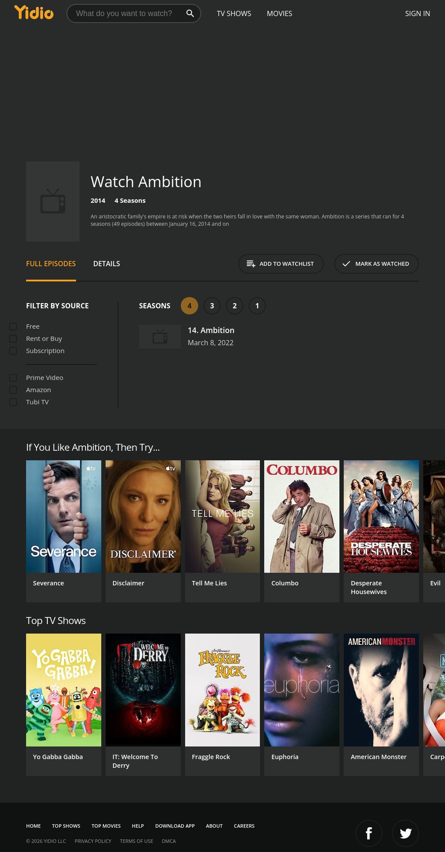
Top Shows (66, 825)
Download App (175, 825)
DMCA (169, 841)
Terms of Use (136, 841)
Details (106, 263)
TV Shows (234, 13)
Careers (244, 825)
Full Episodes (51, 263)
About (214, 825)
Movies (279, 13)
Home (33, 825)
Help (138, 825)
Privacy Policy (93, 841)
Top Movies (106, 825)
